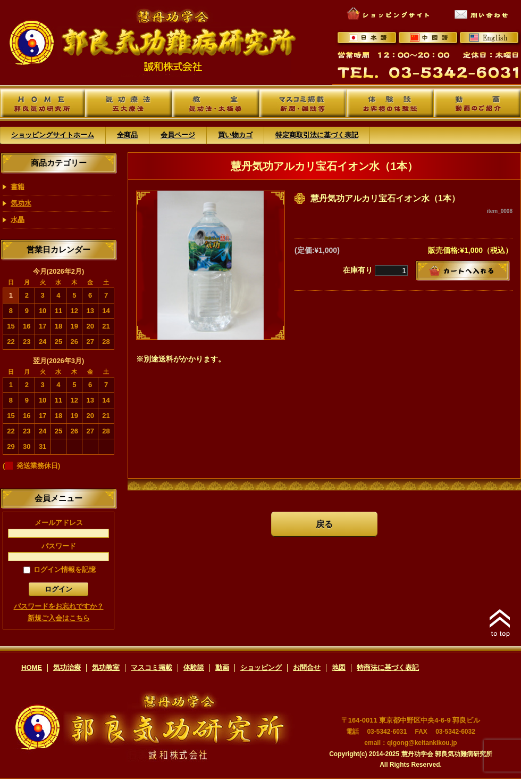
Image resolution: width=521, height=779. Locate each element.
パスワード (58, 551)
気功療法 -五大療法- (128, 103)
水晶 (17, 220)
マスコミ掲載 (151, 667)
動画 (222, 667)
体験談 (193, 667)
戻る (324, 524)
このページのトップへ (500, 623)
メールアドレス (58, 528)
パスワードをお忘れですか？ (59, 606)
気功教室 (106, 667)
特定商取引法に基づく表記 (316, 135)
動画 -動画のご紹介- (477, 103)
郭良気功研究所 (43, 103)
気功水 (21, 203)
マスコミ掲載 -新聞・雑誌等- (302, 103)
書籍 (17, 187)
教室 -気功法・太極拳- (215, 103)
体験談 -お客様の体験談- (390, 103)
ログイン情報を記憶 (59, 569)
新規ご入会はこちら (59, 618)
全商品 (127, 135)
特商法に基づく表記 (388, 667)
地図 (339, 667)
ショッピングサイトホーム (52, 135)
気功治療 (67, 667)
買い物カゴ (235, 135)
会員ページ (178, 135)
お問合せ (307, 667)
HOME (31, 667)
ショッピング (261, 667)
